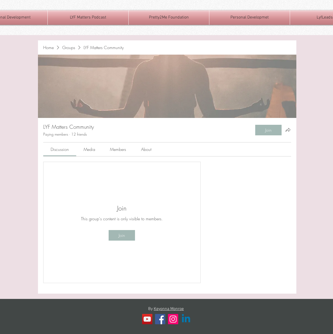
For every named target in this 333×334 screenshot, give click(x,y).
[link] (60, 149)
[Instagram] (173, 319)
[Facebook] (160, 319)
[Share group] (288, 130)
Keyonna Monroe (169, 309)
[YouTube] (147, 319)
